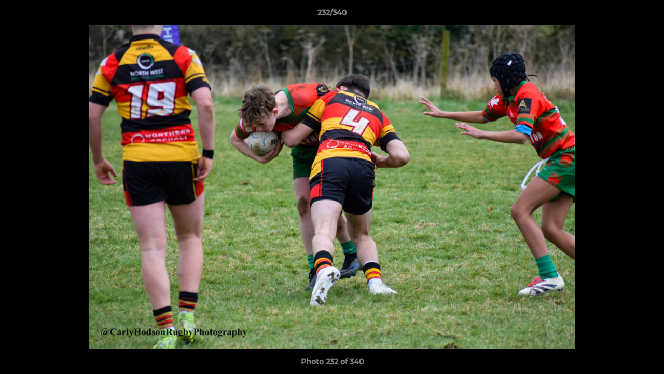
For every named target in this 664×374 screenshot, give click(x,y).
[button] (645, 15)
